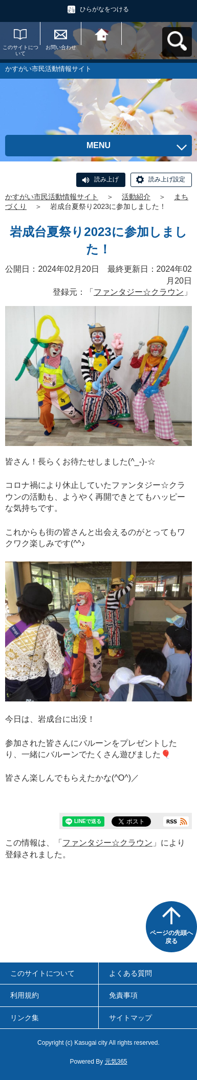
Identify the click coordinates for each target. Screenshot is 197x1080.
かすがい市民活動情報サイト (51, 197)
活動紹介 (136, 197)
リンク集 (24, 1018)
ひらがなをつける (104, 9)
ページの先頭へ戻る (171, 937)
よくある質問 (130, 973)
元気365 (116, 1061)
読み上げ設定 (166, 179)
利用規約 (24, 995)
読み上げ (106, 179)
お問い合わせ (61, 47)
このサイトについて (20, 50)
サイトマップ (130, 1018)
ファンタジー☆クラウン (139, 292)
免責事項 (123, 995)
